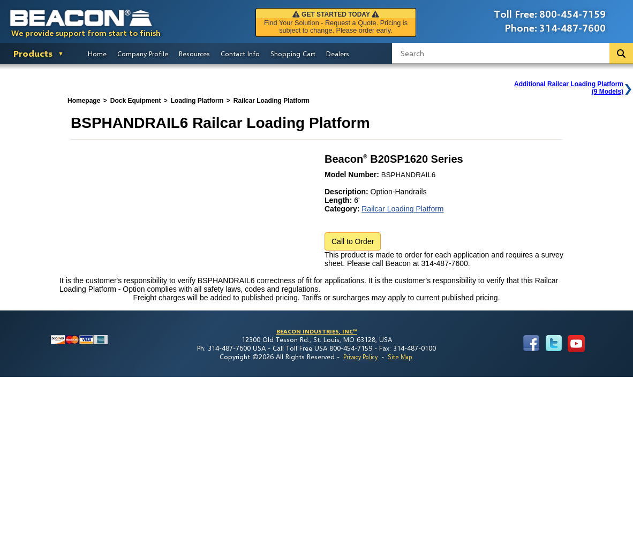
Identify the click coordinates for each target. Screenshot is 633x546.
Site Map (400, 356)
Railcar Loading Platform (402, 208)
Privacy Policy (360, 356)
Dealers (337, 53)
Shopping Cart (292, 53)
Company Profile (142, 53)
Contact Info (240, 53)
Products (32, 53)
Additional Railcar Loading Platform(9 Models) (568, 87)
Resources (194, 53)
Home (97, 53)
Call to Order (352, 241)
